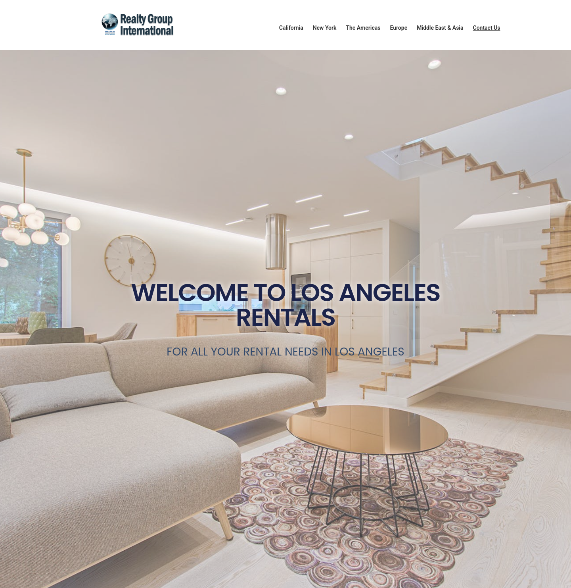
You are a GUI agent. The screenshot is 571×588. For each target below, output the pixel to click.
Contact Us (486, 28)
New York (325, 28)
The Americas (363, 28)
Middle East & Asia (440, 28)
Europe (398, 28)
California (291, 28)
